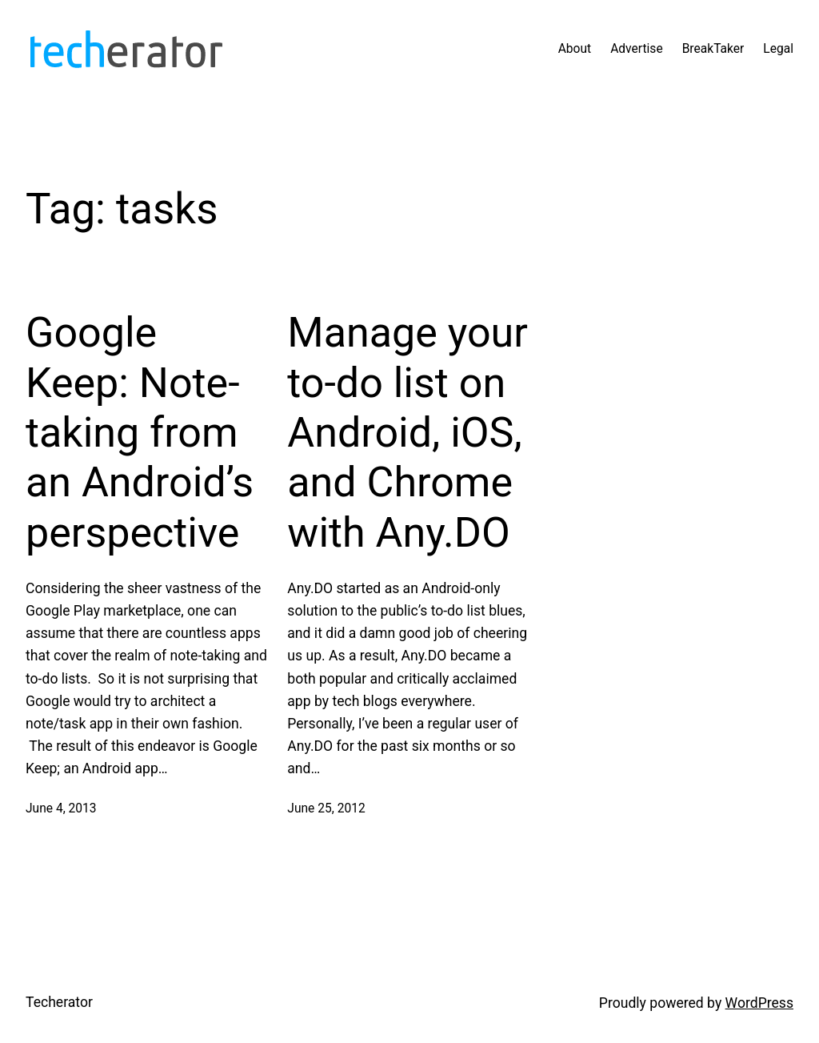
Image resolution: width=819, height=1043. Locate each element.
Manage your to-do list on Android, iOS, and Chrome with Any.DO (407, 432)
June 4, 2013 (61, 808)
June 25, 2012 (326, 808)
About (574, 49)
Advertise (636, 49)
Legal (778, 49)
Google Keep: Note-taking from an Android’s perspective (140, 432)
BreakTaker (713, 49)
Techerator (59, 1002)
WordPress (759, 1003)
